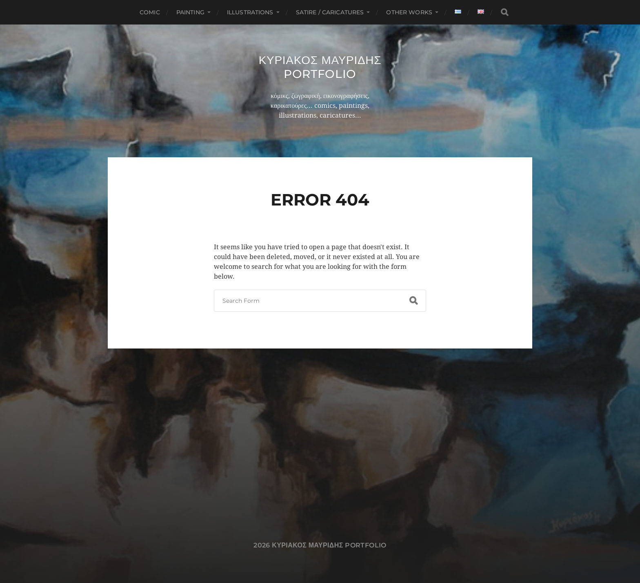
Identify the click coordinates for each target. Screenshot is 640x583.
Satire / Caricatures (330, 12)
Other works (409, 12)
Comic (150, 12)
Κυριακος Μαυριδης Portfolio (320, 67)
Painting (190, 12)
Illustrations (250, 12)
